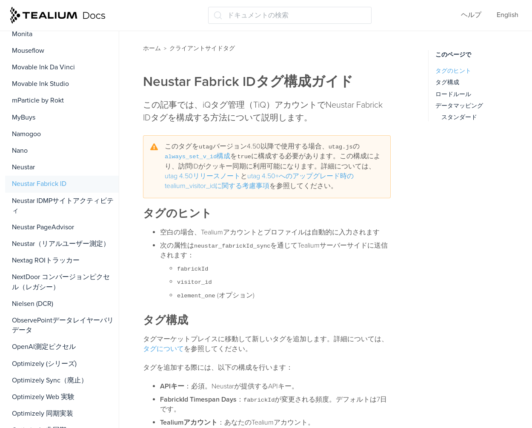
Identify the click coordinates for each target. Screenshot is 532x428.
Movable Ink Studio (40, 84)
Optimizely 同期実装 (42, 413)
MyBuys (23, 117)
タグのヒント (453, 70)
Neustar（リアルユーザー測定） (61, 244)
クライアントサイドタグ (202, 48)
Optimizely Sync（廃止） (50, 380)
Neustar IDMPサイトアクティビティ (63, 206)
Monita (22, 34)
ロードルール (453, 94)
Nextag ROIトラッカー (46, 260)
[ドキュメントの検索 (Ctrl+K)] (290, 15)
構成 (197, 156)
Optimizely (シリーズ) (44, 364)
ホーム (152, 48)
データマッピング (459, 105)
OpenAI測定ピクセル (44, 346)
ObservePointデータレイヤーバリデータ (63, 325)
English (507, 15)
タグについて (163, 349)
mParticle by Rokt (38, 100)
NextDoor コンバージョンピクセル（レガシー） (61, 282)
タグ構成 (447, 82)
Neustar (23, 167)
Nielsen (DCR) (32, 304)
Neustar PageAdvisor (43, 227)
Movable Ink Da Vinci (43, 67)
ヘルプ (471, 15)
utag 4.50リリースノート (202, 176)
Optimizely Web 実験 (43, 397)
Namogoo (26, 134)
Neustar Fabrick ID (39, 184)
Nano (20, 150)
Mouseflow (28, 50)
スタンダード (459, 117)
